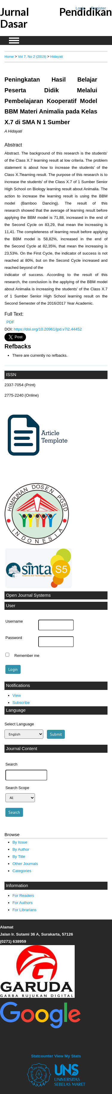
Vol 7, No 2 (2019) (32, 56)
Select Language (19, 724)
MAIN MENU (14, 40)
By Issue (20, 842)
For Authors (23, 902)
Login (80, 8)
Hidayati (56, 56)
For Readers (23, 895)
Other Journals (25, 863)
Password (13, 638)
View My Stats (67, 1056)
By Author (21, 849)
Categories (22, 871)
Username (14, 621)
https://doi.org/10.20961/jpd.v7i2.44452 (48, 329)
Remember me (26, 655)
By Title (19, 856)
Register (98, 8)
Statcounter (42, 1056)
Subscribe (21, 702)
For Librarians (24, 910)
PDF (10, 322)
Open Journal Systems (28, 595)
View (17, 695)
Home (9, 56)
